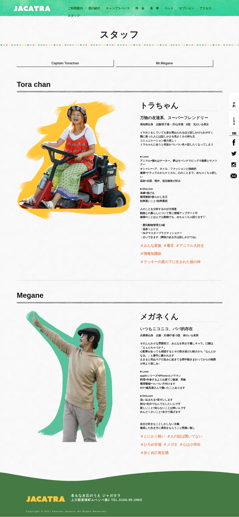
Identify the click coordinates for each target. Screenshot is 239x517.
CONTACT (233, 175)
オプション (186, 8)
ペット (168, 8)
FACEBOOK (233, 142)
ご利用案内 (75, 8)
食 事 (154, 8)
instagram (233, 164)
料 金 (139, 8)
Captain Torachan (36, 66)
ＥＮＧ (234, 119)
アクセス (206, 8)
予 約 (234, 101)
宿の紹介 (94, 8)
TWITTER (233, 153)
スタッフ (74, 15)
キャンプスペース (118, 8)
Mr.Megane (77, 66)
